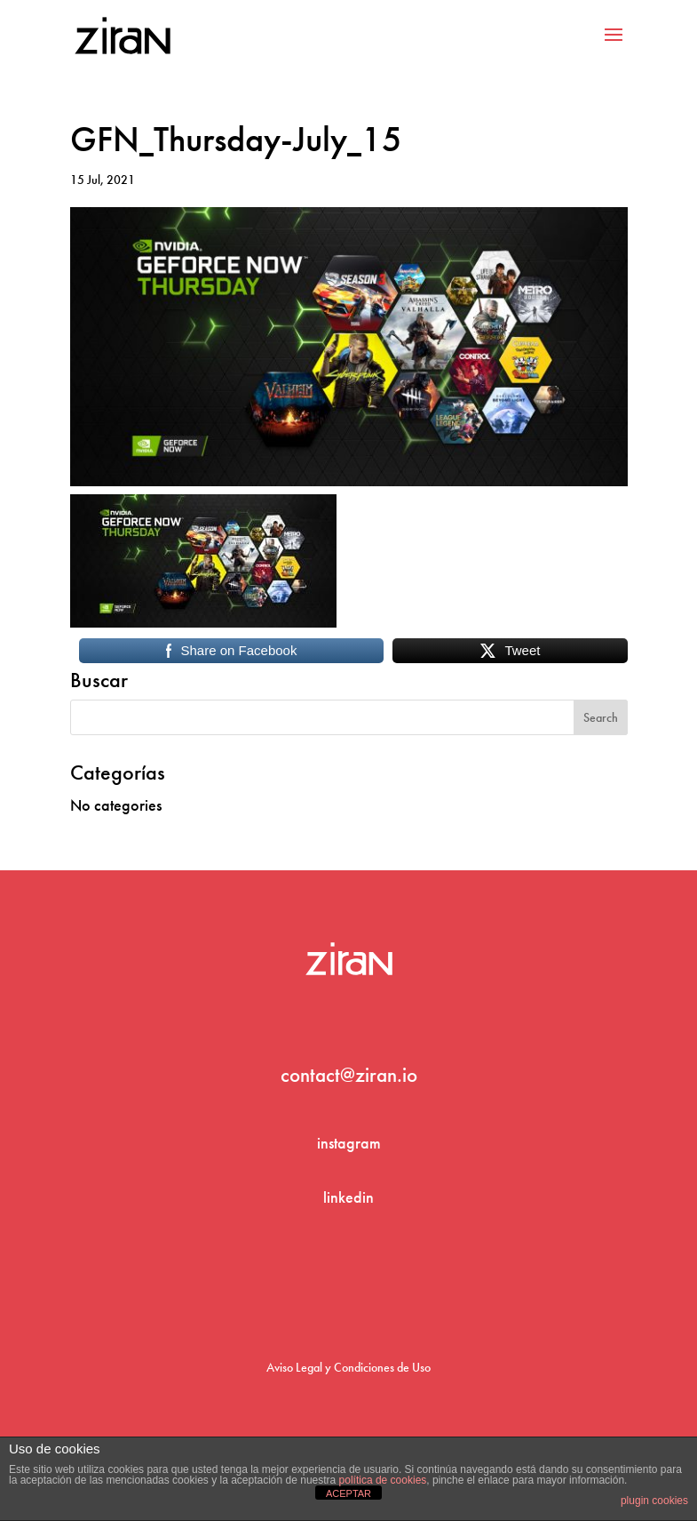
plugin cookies (654, 1500)
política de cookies (383, 1480)
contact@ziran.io (349, 1074)
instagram (349, 1143)
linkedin (348, 1197)
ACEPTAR (348, 1493)
